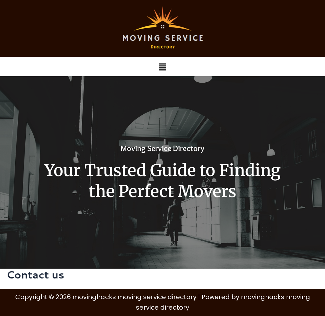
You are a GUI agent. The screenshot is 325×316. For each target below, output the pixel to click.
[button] (162, 66)
